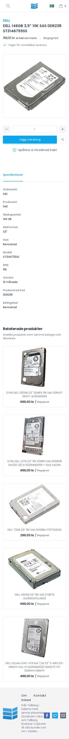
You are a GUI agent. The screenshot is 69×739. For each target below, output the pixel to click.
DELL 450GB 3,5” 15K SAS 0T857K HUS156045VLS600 (34, 596)
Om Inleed (26, 697)
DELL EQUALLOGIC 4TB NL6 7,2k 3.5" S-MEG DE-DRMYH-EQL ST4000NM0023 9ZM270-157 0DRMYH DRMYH (35, 666)
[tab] (13, 174)
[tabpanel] (34, 248)
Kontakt (40, 695)
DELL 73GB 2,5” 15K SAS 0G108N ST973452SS (35, 530)
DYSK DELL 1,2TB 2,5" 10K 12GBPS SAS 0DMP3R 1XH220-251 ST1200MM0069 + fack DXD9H (34, 463)
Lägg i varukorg (30, 139)
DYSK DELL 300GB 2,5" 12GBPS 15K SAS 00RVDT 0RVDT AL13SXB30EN (34, 394)
